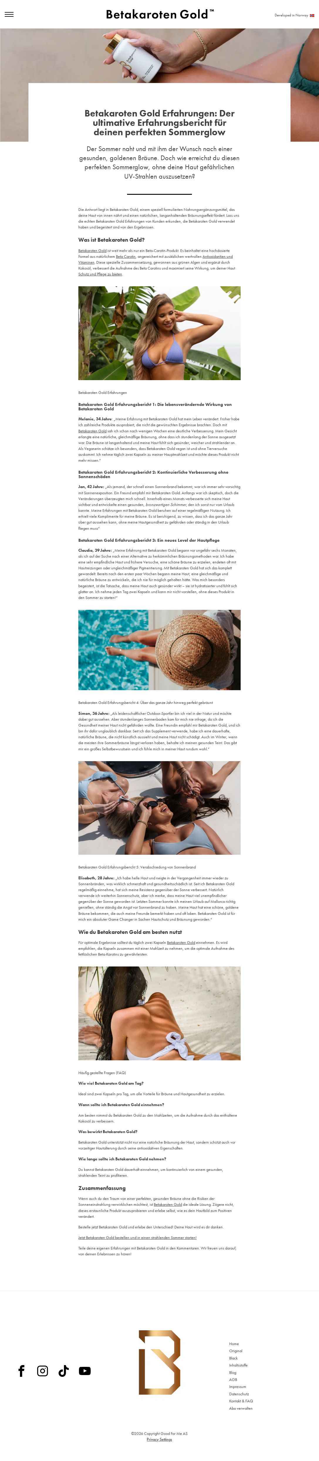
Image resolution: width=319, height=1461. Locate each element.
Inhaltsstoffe (238, 1365)
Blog (232, 1372)
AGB (233, 1379)
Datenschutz (239, 1394)
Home (234, 1344)
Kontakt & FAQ (241, 1401)
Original (235, 1351)
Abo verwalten (241, 1408)
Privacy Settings (159, 1439)
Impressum (237, 1386)
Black (233, 1358)
